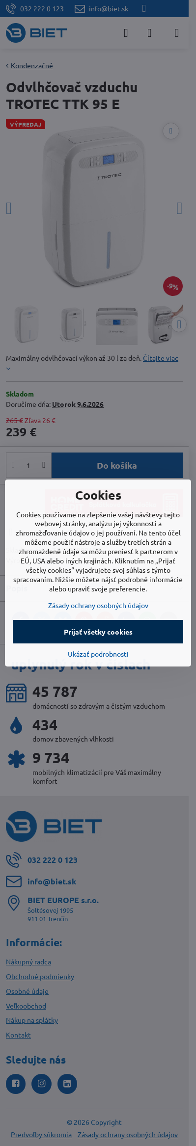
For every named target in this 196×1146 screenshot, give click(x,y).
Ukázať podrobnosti (98, 653)
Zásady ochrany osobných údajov (98, 605)
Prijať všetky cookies (98, 631)
